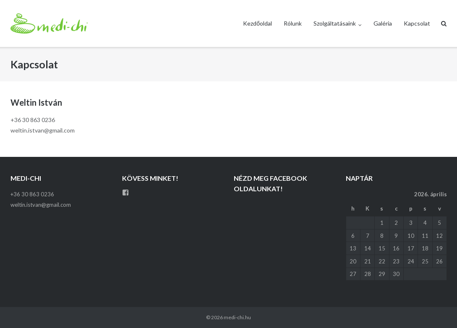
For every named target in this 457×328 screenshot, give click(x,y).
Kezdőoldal (257, 23)
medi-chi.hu (237, 317)
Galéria (382, 23)
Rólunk (293, 23)
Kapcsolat (417, 23)
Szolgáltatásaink (334, 23)
